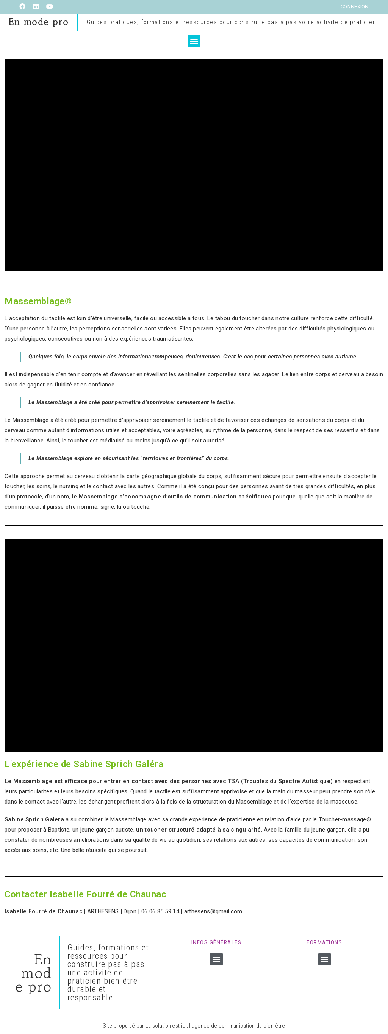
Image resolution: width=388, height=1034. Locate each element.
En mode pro (39, 21)
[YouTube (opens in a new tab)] (49, 7)
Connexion (355, 6)
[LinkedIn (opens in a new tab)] (36, 7)
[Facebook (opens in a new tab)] (24, 7)
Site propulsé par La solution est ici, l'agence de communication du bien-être (194, 1025)
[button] (194, 40)
